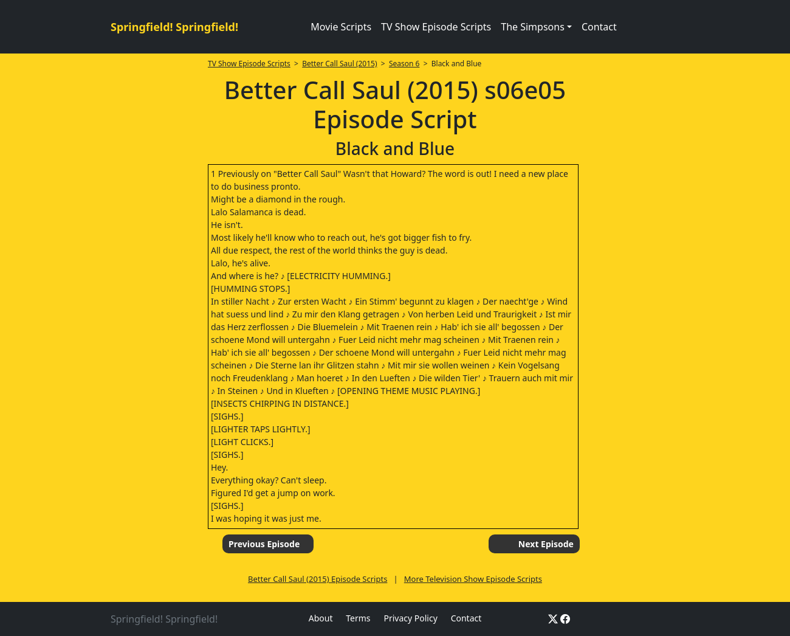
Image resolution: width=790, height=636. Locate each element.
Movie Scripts (341, 26)
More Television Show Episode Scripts (473, 578)
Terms (358, 618)
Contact (599, 26)
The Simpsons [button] (533, 26)
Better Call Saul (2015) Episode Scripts (317, 578)
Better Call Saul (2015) (339, 63)
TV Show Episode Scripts (436, 26)
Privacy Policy (410, 618)
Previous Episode (264, 544)
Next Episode (546, 544)
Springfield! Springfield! (174, 26)
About (321, 618)
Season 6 (404, 63)
